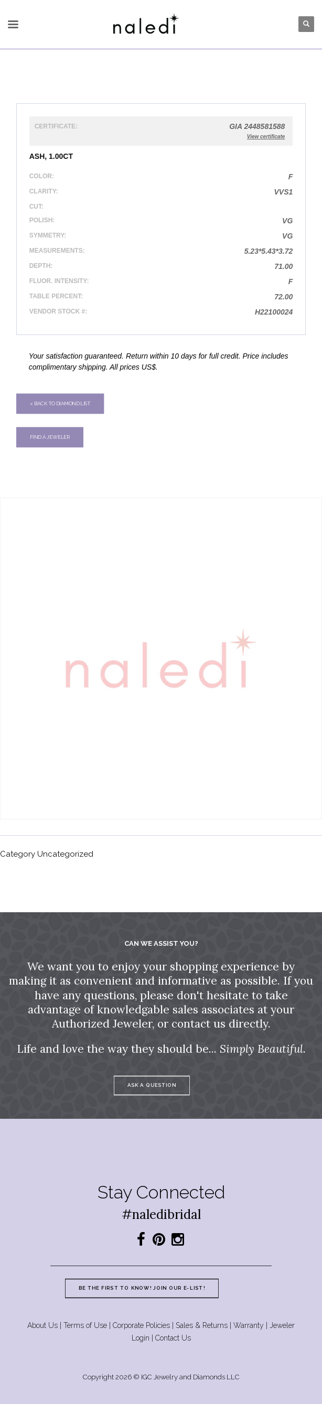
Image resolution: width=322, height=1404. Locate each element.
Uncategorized (65, 854)
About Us (42, 1325)
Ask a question (151, 1085)
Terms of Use (85, 1325)
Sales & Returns (202, 1325)
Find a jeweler (49, 437)
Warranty (248, 1325)
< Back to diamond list (59, 403)
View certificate (266, 136)
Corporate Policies (141, 1325)
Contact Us (173, 1338)
